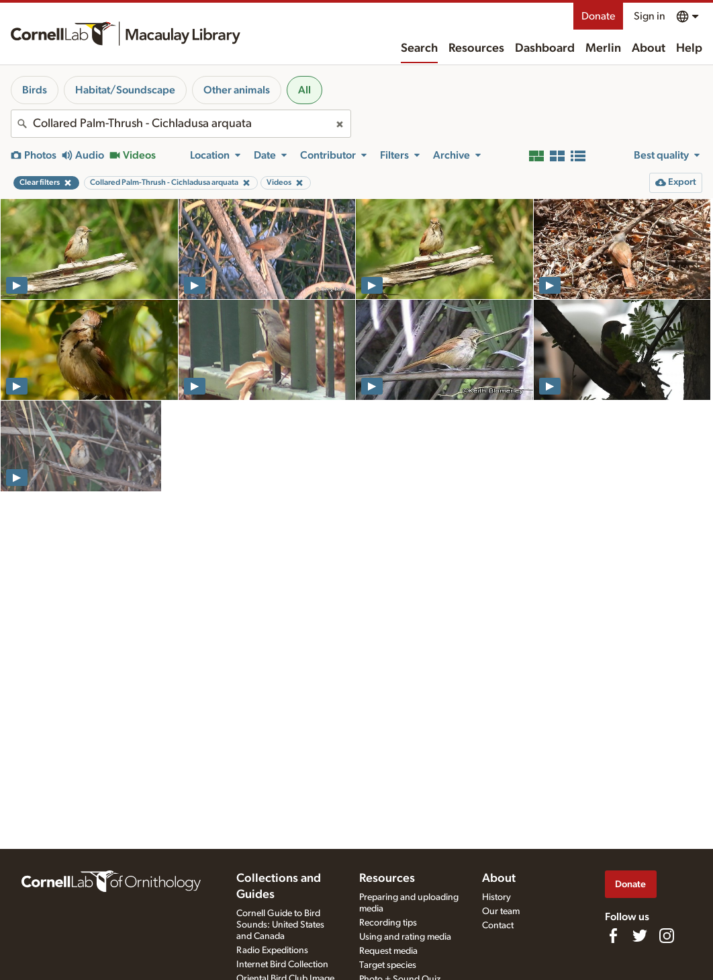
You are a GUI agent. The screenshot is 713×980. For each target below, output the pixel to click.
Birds (34, 90)
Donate (598, 16)
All (304, 90)
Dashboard (545, 48)
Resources (476, 48)
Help (689, 48)
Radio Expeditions (272, 950)
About (648, 48)
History (496, 897)
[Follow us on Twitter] (640, 936)
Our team (501, 911)
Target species (387, 965)
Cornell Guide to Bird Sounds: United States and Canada (280, 925)
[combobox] (181, 123)
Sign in (649, 16)
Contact (498, 925)
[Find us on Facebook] (613, 936)
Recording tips (388, 923)
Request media (388, 951)
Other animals (236, 90)
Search (419, 48)
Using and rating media (405, 937)
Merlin (603, 48)
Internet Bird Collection (282, 964)
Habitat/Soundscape (125, 90)
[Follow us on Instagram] (667, 936)
